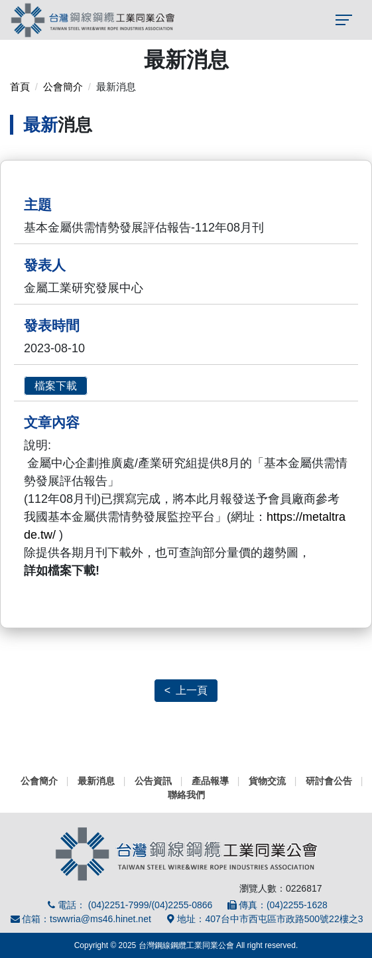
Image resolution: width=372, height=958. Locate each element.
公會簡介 (63, 86)
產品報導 (210, 781)
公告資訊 (153, 781)
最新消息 (96, 781)
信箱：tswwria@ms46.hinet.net (80, 919)
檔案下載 (55, 385)
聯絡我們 (186, 794)
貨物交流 (267, 781)
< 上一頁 (186, 690)
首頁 (20, 86)
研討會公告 (329, 781)
